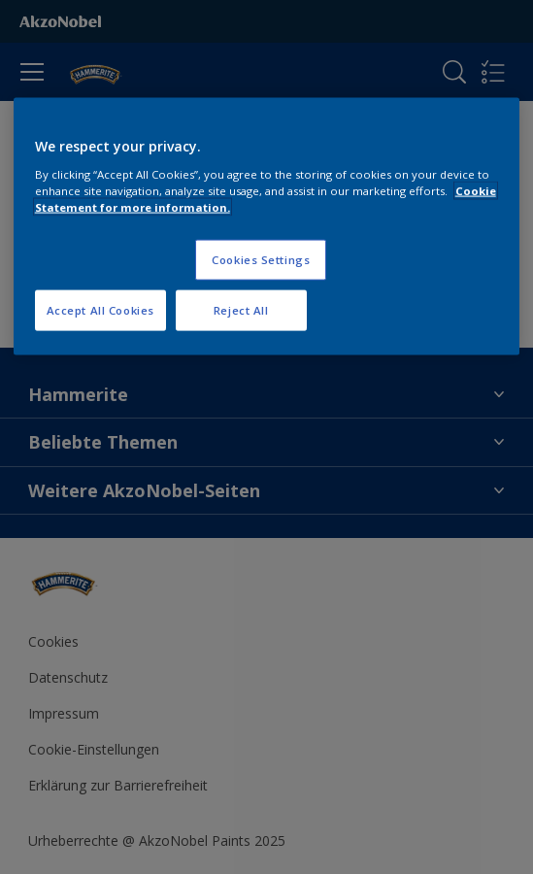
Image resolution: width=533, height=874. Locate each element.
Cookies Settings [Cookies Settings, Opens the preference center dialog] (261, 259)
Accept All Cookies (100, 309)
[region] (267, 226)
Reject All (241, 309)
